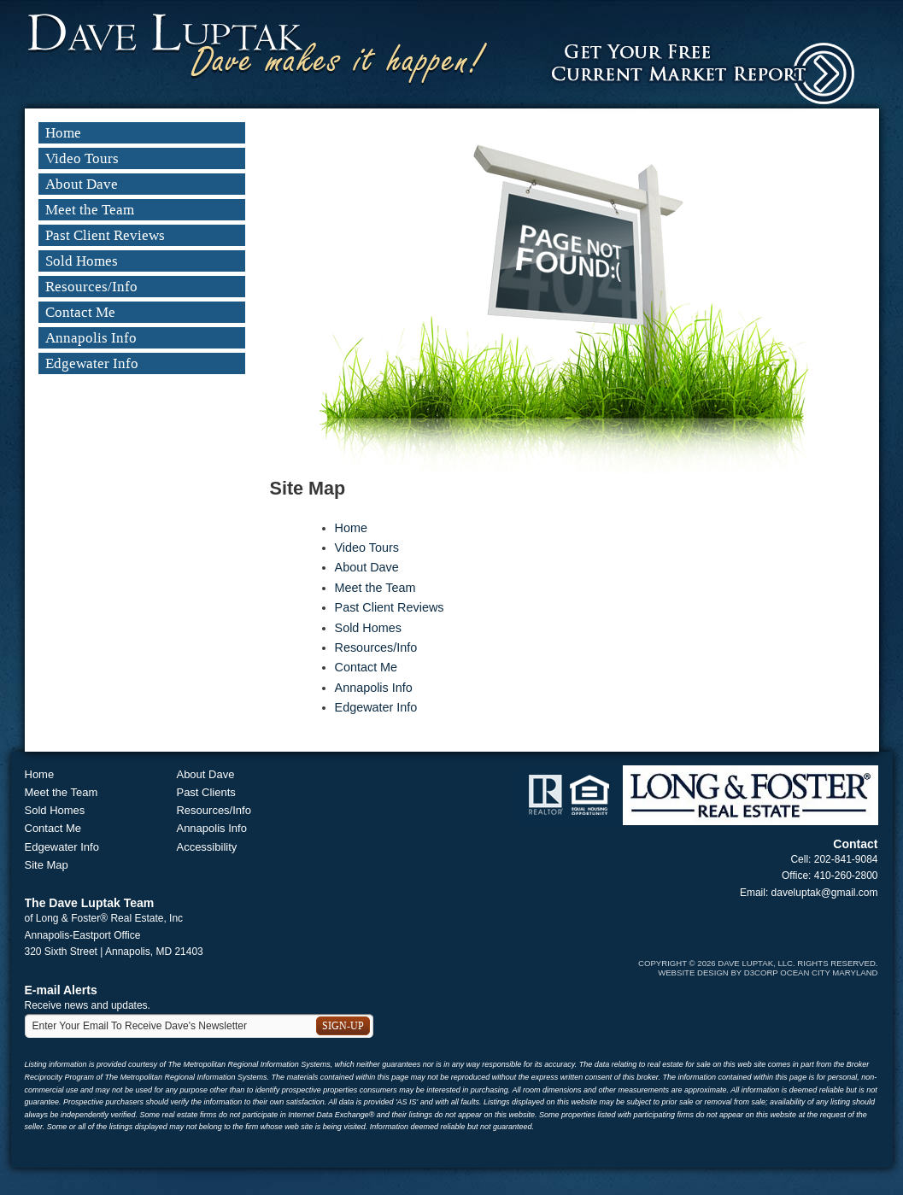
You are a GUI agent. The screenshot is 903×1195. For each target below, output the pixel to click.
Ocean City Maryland (828, 972)
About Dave (81, 184)
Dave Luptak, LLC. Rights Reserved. (797, 963)
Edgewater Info (91, 363)
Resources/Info (91, 286)
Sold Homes (81, 261)
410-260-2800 (846, 876)
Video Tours (82, 158)
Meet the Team (89, 210)
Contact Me (80, 312)
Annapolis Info (91, 338)
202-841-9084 (846, 859)
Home (63, 133)
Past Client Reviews (105, 235)
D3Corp (761, 972)
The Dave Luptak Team (90, 903)
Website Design (693, 972)
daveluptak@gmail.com (824, 893)
